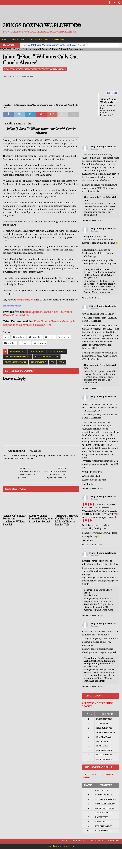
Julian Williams (50, 357)
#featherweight (104, 425)
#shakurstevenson (91, 533)
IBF (36, 357)
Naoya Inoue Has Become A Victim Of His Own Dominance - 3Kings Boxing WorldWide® (100, 661)
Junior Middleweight (15, 362)
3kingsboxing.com (26, 299)
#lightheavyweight (102, 448)
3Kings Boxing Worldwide (102, 146)
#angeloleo (98, 429)
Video (87, 540)
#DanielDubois (89, 154)
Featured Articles (22, 49)
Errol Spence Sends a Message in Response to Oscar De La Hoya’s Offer (39, 323)
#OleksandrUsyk (95, 164)
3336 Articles (34, 450)
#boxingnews (89, 263)
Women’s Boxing (39, 39)
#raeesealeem (112, 432)
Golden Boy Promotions (17, 357)
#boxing (86, 184)
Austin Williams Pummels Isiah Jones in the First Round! (41, 518)
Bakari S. (10, 76)
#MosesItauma (89, 170)
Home (5, 39)
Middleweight (38, 362)
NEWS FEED (5, 49)
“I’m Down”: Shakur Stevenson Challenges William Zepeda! (14, 520)
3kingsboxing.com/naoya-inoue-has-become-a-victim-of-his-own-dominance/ (100, 641)
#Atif (115, 448)
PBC (52, 362)
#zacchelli (110, 335)
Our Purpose (58, 39)
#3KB (99, 188)
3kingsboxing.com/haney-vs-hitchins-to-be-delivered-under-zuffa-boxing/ (98, 253)
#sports (94, 260)
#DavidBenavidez (100, 345)
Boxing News (37, 351)
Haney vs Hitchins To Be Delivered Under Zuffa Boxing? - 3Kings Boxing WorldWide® (100, 272)
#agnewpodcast (109, 533)
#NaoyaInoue (102, 634)
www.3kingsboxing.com (94, 528)
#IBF (93, 425)
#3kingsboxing (110, 188)
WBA (61, 362)
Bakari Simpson (17, 351)
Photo (87, 484)
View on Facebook (89, 220)
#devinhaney (88, 239)
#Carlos (103, 451)
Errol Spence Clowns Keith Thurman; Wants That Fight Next (37, 313)
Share (100, 220)
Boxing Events (19, 39)
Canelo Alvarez (57, 351)
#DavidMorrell (89, 325)
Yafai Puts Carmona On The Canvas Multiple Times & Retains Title (66, 520)
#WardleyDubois (90, 191)
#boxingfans (111, 352)
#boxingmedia (106, 260)
